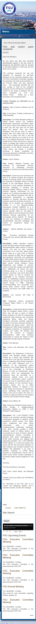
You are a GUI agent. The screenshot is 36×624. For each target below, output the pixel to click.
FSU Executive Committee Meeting (18, 540)
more (31, 615)
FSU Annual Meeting (13, 586)
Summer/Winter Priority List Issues (15, 525)
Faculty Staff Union (13, 20)
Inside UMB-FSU (20, 508)
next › (16, 531)
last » (21, 531)
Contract (8, 508)
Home (5, 43)
